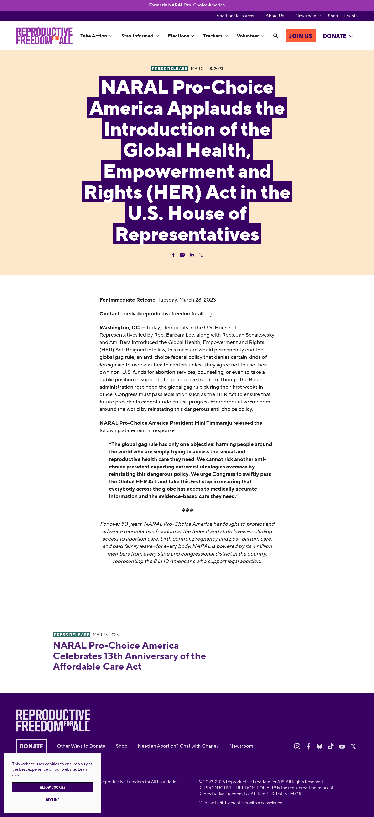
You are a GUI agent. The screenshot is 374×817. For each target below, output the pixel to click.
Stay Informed (137, 36)
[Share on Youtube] (342, 746)
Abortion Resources (235, 16)
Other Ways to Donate (81, 746)
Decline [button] (52, 799)
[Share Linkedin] (191, 255)
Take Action (93, 36)
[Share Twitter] (200, 255)
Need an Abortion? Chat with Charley (178, 746)
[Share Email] (182, 255)
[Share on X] (353, 746)
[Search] (275, 36)
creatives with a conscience (256, 803)
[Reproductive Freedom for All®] (44, 35)
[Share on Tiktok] (331, 746)
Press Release (71, 634)
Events (351, 16)
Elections (178, 36)
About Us (275, 16)
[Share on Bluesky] (319, 746)
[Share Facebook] (173, 255)
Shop (333, 16)
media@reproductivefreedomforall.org (167, 313)
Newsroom (306, 16)
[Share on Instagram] (297, 746)
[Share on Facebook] (308, 746)
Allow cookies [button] (53, 787)
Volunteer (248, 36)
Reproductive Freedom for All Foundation (139, 782)
